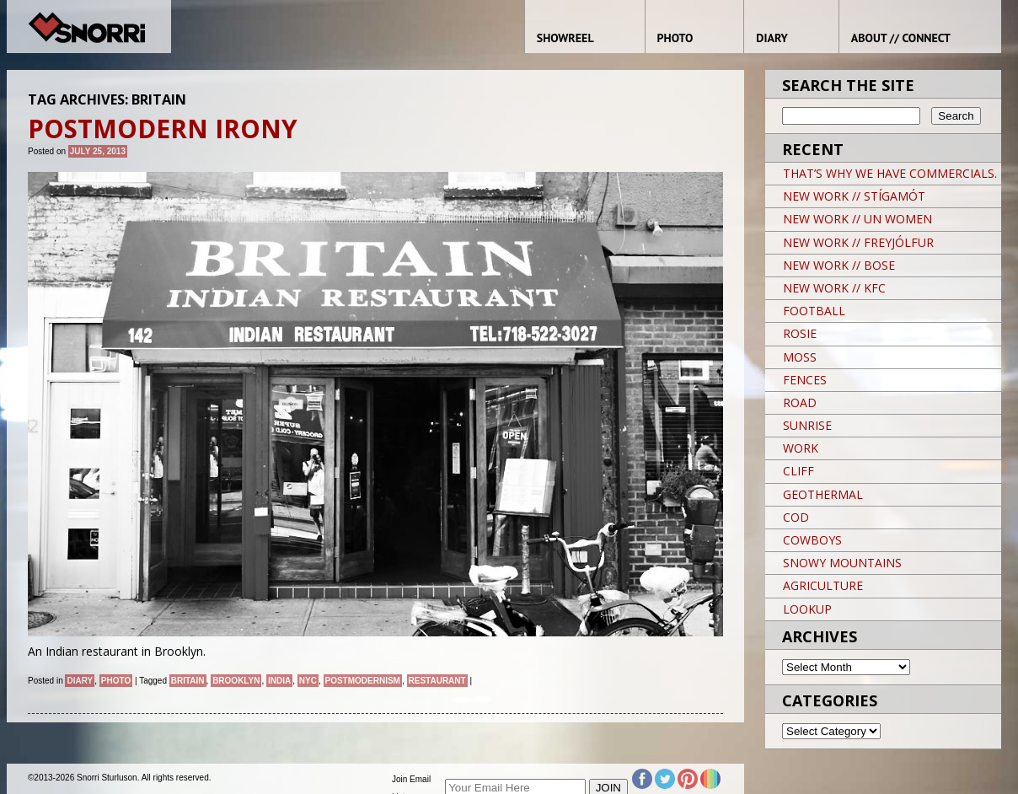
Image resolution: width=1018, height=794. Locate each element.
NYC (308, 680)
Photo (116, 680)
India (279, 680)
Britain (188, 680)
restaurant (437, 680)
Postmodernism (362, 680)
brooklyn (236, 680)
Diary (80, 680)
